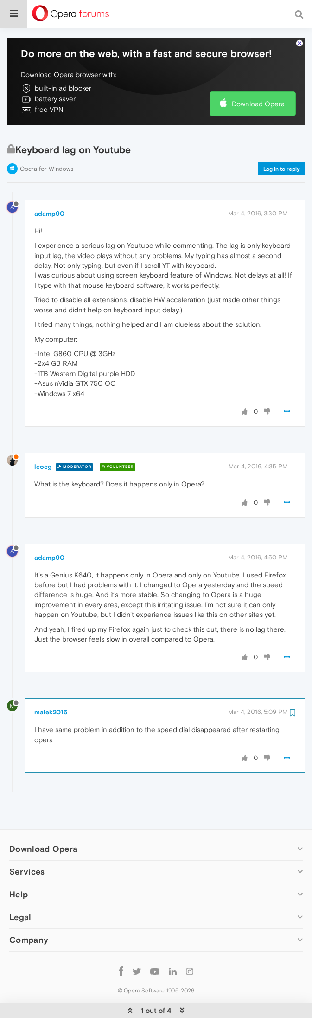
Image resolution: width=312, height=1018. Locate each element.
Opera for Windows (46, 140)
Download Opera (258, 75)
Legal (20, 889)
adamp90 (49, 185)
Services (27, 843)
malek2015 (51, 684)
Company (28, 911)
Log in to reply (281, 141)
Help (18, 866)
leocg (42, 438)
